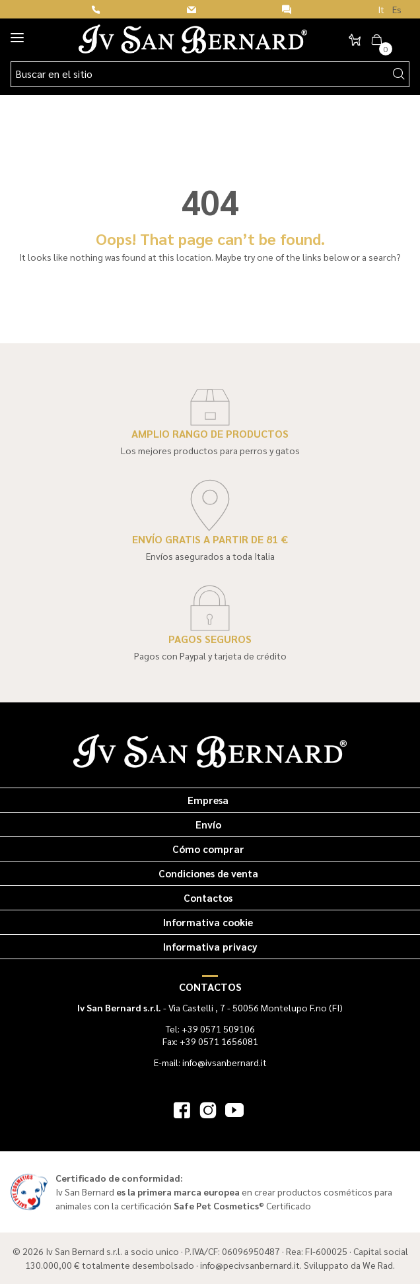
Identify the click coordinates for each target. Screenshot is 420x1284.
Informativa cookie (208, 922)
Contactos (208, 897)
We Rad (378, 1265)
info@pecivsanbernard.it (250, 1265)
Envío (208, 824)
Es (397, 9)
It (381, 9)
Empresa (208, 800)
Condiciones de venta (208, 873)
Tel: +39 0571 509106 (210, 1028)
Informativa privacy (210, 946)
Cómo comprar (208, 848)
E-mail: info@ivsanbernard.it (210, 1062)
